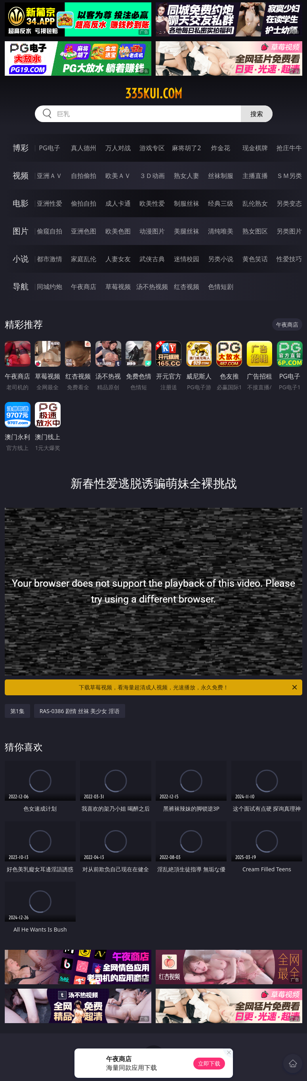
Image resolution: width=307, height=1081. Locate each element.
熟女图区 (255, 231)
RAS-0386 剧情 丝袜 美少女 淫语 (80, 711)
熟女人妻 (186, 175)
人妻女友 (118, 258)
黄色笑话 (255, 258)
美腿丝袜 (186, 231)
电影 (21, 203)
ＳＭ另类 (289, 175)
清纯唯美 (220, 231)
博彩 (21, 147)
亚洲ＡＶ (49, 175)
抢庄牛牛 (289, 147)
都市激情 (49, 258)
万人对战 (118, 147)
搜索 (256, 113)
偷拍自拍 (83, 203)
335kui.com (153, 93)
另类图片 (289, 231)
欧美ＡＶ (118, 175)
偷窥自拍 (49, 231)
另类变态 (289, 203)
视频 (21, 175)
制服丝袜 (186, 203)
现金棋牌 (255, 147)
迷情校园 (186, 258)
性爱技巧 (289, 258)
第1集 (17, 711)
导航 (21, 286)
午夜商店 (83, 286)
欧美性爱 (152, 203)
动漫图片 (152, 231)
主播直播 (255, 175)
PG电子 (49, 147)
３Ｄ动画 (152, 175)
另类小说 (220, 258)
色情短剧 (220, 286)
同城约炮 (49, 286)
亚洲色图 (83, 231)
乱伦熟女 (255, 203)
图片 (21, 231)
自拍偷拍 (83, 175)
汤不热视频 (152, 286)
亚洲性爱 (49, 203)
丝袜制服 (220, 175)
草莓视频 (118, 286)
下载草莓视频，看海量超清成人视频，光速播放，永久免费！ (189, 687)
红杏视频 (186, 286)
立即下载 (209, 1063)
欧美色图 (118, 231)
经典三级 (220, 203)
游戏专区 (152, 147)
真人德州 (83, 147)
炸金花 (220, 147)
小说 (21, 258)
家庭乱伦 (83, 258)
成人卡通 (118, 203)
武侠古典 (152, 258)
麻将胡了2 (186, 147)
